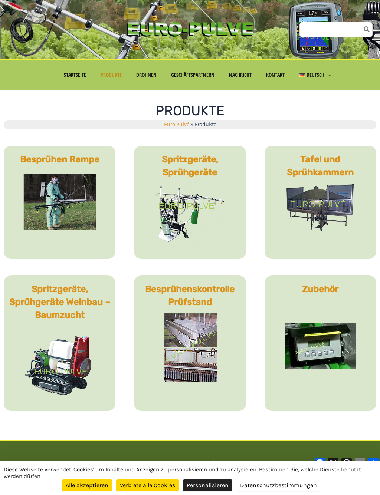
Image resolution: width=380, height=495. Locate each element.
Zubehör (320, 289)
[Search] (367, 29)
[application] (315, 75)
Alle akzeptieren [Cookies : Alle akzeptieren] (87, 485)
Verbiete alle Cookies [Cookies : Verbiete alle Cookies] (147, 485)
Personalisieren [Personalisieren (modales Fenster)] (208, 485)
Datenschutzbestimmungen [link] (278, 485)
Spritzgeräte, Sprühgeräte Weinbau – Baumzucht (59, 302)
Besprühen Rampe (59, 159)
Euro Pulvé (176, 124)
